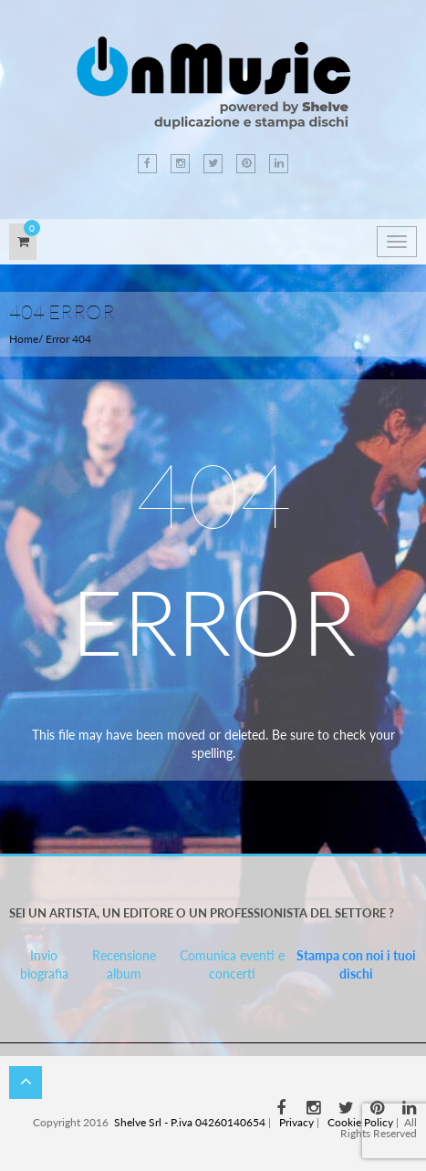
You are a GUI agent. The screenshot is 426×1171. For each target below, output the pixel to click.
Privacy (296, 1122)
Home (23, 339)
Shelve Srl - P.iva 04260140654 (189, 1122)
